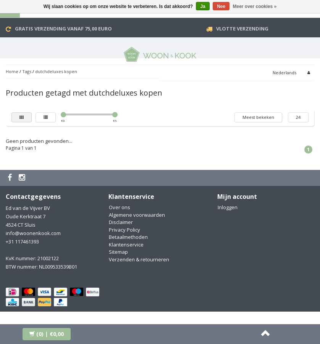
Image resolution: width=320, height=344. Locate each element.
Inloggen (228, 207)
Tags (26, 71)
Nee (221, 6)
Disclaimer (121, 222)
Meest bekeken (258, 117)
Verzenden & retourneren (139, 259)
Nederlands (284, 72)
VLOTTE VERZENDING (242, 28)
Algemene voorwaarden (137, 214)
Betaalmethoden (128, 237)
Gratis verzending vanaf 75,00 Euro (63, 28)
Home (12, 71)
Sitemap (118, 251)
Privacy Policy (124, 229)
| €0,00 (46, 334)
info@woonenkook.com (33, 233)
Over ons (119, 207)
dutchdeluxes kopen (56, 71)
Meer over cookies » (255, 6)
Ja (202, 6)
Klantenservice (126, 244)
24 (298, 117)
